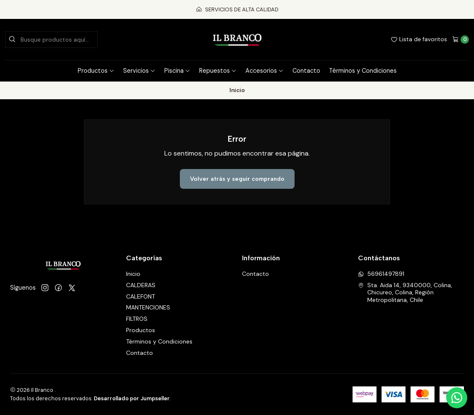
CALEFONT (140, 296)
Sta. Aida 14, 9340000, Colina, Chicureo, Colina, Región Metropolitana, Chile (405, 292)
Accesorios (264, 70)
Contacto (306, 70)
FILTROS (136, 318)
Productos (96, 70)
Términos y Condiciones (363, 70)
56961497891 (381, 274)
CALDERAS (140, 285)
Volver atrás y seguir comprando (237, 178)
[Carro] (460, 39)
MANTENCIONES (148, 307)
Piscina (177, 70)
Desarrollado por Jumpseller (132, 398)
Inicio (133, 274)
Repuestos (218, 70)
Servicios (139, 70)
